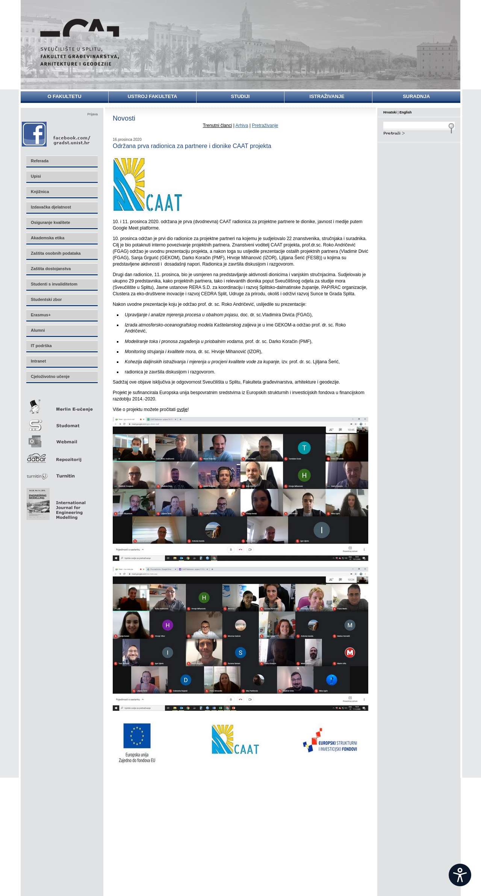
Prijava (92, 114)
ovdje (182, 409)
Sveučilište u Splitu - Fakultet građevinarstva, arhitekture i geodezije (79, 42)
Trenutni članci (217, 125)
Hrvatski (390, 112)
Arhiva (241, 125)
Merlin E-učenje (61, 405)
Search (419, 132)
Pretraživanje (265, 125)
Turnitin (61, 472)
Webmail (61, 439)
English (405, 112)
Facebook (56, 134)
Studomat (61, 422)
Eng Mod (55, 502)
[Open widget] (460, 875)
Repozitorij (61, 455)
